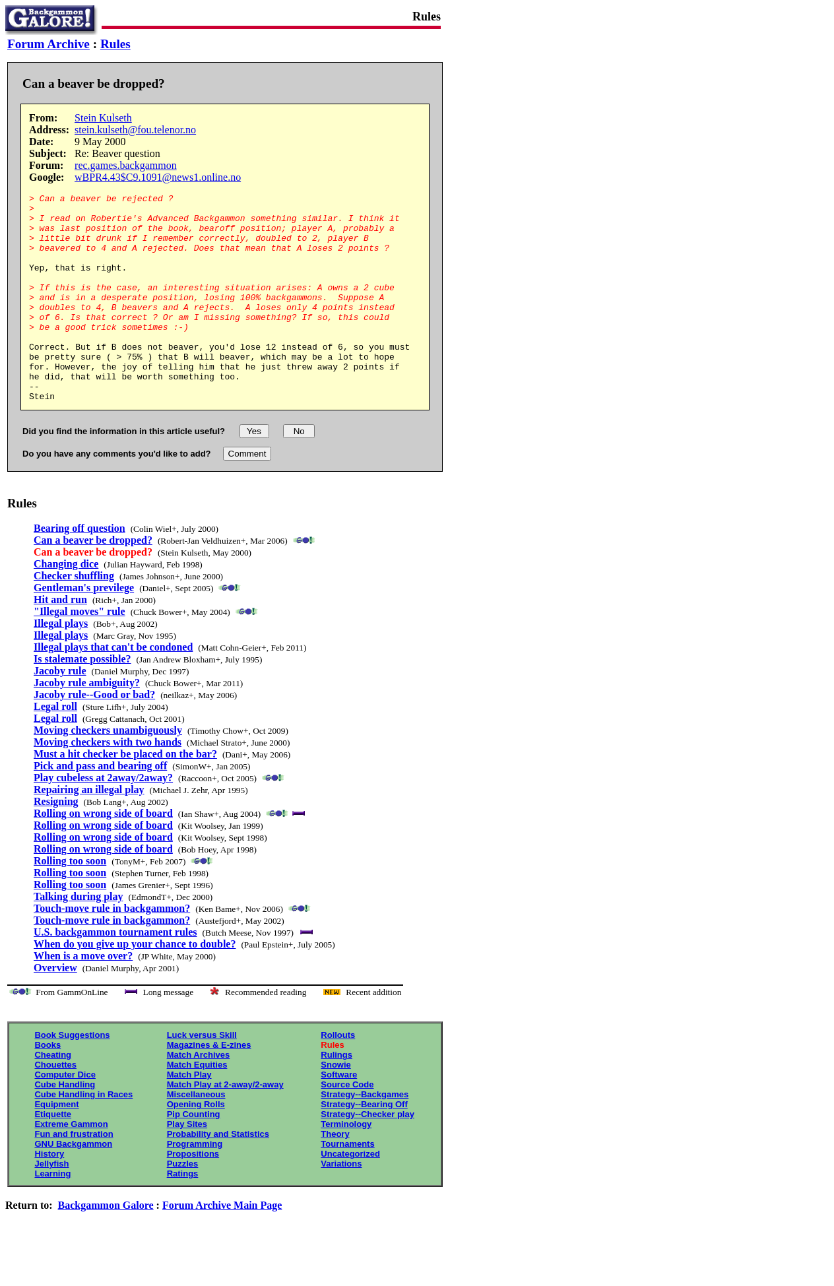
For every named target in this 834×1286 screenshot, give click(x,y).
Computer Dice (64, 1116)
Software (339, 1116)
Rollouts (338, 1076)
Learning (52, 1215)
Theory (335, 1175)
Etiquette (52, 1156)
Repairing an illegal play (89, 831)
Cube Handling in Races (83, 1136)
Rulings (336, 1096)
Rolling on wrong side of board (103, 854)
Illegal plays (61, 664)
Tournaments (347, 1185)
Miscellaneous (196, 1136)
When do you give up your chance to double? (135, 985)
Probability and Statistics (218, 1175)
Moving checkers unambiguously (108, 771)
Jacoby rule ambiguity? (87, 724)
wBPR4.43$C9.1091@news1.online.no (158, 177)
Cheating (52, 1096)
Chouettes (55, 1106)
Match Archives (198, 1096)
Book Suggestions (72, 1076)
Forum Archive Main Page (222, 1246)
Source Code (347, 1126)
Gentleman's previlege (84, 629)
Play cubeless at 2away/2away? (103, 819)
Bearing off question (79, 569)
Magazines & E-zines (209, 1086)
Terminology (346, 1166)
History (49, 1195)
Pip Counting (193, 1156)
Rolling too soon (70, 902)
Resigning (56, 843)
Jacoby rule (60, 712)
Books (47, 1086)
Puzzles (183, 1205)
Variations (341, 1205)
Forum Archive (48, 44)
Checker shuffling (74, 617)
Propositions (193, 1195)
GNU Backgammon (73, 1185)
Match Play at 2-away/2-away (225, 1126)
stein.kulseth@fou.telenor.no (135, 129)
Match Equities (197, 1106)
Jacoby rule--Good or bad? (94, 736)
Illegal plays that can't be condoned (113, 688)
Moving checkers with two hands (107, 783)
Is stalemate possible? (82, 700)
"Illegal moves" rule (79, 653)
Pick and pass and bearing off (100, 807)
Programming (195, 1185)
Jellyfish (51, 1205)
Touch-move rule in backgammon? (112, 949)
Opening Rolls (196, 1146)
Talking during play (78, 938)
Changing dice (66, 605)
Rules (115, 44)
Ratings (183, 1215)
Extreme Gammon (71, 1166)
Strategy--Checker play (367, 1156)
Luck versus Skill (202, 1076)
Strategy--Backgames (364, 1136)
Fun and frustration (73, 1175)
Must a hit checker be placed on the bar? (125, 795)
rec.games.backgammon (126, 165)
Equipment (56, 1146)
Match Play (189, 1116)
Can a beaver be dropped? (93, 581)
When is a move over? (83, 997)
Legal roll (55, 748)
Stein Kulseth (103, 117)
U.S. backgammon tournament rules (115, 973)
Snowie (336, 1106)
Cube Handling (64, 1126)
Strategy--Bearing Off (364, 1146)
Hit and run (60, 641)
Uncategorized (350, 1195)
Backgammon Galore (106, 1246)
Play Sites (187, 1166)
